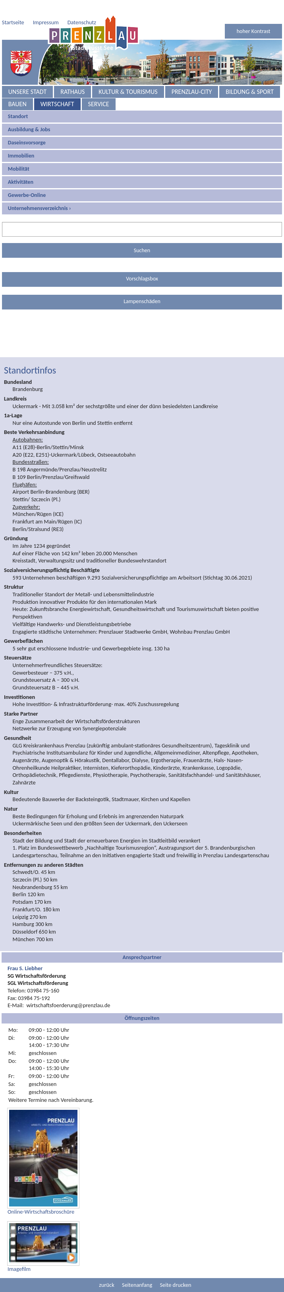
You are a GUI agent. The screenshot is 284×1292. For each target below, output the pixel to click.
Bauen (17, 88)
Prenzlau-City (192, 76)
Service (98, 88)
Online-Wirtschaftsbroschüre (41, 1195)
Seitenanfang (137, 1269)
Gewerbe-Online (27, 179)
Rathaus (72, 76)
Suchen (142, 234)
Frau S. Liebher (25, 952)
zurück (106, 1269)
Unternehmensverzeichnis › (39, 192)
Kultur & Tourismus (128, 76)
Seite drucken (175, 1269)
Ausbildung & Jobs (29, 113)
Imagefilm (19, 1253)
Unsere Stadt (27, 76)
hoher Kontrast (253, 15)
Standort (18, 100)
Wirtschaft (57, 88)
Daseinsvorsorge (27, 126)
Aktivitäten (20, 166)
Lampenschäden (142, 285)
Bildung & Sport (250, 76)
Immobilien (21, 139)
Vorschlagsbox (142, 262)
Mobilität (18, 153)
